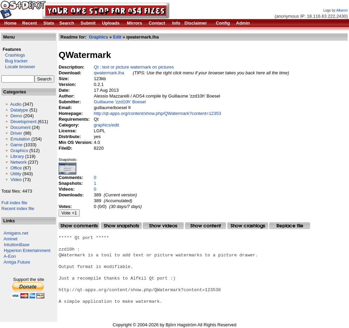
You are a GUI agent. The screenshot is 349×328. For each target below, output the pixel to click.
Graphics (19, 150)
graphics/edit (106, 125)
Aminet (10, 238)
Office (16, 167)
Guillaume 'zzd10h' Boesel (120, 101)
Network (18, 162)
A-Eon (10, 256)
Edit (117, 37)
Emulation (20, 138)
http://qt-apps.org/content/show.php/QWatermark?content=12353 (157, 113)
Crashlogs (13, 55)
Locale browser (18, 66)
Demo (16, 115)
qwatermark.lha (109, 72)
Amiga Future (17, 262)
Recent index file (17, 208)
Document (20, 127)
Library (17, 156)
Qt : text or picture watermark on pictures (134, 67)
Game (16, 144)
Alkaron (342, 10)
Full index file (14, 202)
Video (15, 179)
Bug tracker (14, 60)
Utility (15, 173)
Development (23, 121)
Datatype (19, 110)
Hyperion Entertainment (27, 250)
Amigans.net (16, 233)
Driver (16, 133)
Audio (15, 104)
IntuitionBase (16, 244)
